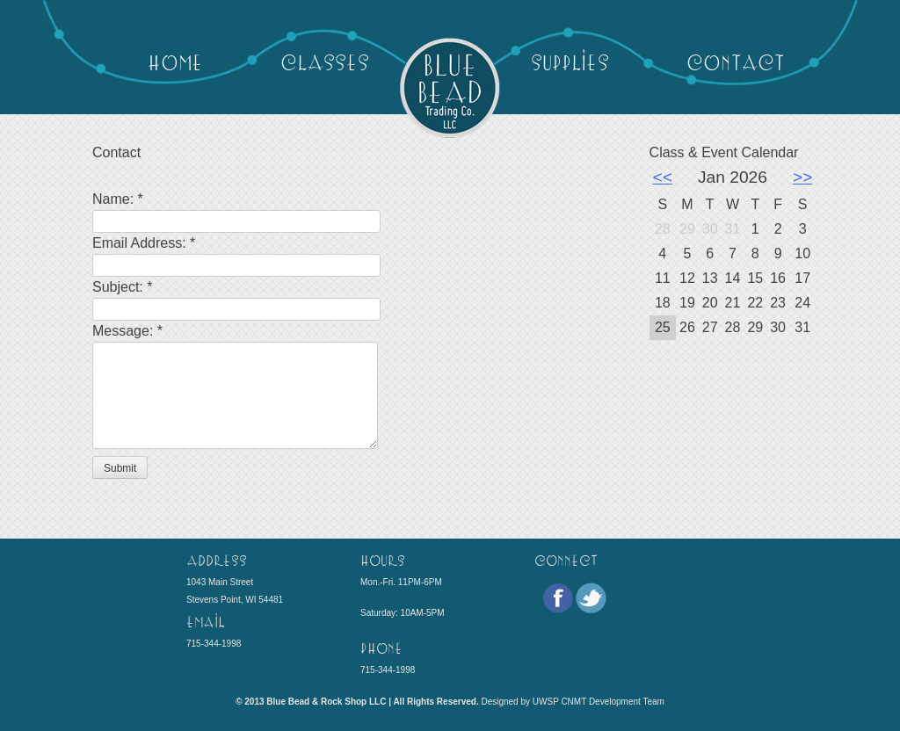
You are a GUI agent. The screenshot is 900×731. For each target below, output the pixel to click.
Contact (735, 61)
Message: (127, 330)
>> (802, 177)
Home (175, 61)
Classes (324, 61)
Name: (117, 199)
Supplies (570, 61)
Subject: (122, 286)
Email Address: (143, 242)
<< (662, 177)
